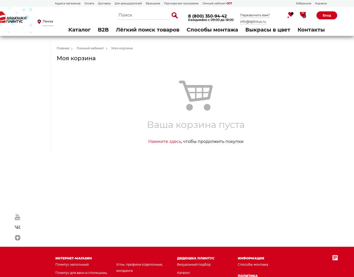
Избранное (303, 3)
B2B (103, 30)
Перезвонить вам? (255, 15)
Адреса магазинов (67, 3)
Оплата (89, 3)
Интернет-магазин (73, 258)
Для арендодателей (128, 3)
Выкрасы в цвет (267, 30)
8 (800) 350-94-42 (207, 16)
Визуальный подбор (194, 264)
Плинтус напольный (72, 264)
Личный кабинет (217, 3)
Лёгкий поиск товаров (147, 30)
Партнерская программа (181, 3)
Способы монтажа (212, 30)
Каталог (79, 30)
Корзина (321, 3)
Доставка (104, 3)
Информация (251, 258)
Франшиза (153, 3)
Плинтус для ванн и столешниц (81, 273)
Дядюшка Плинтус (196, 258)
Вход (327, 15)
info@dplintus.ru (253, 22)
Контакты (311, 30)
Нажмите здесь (164, 141)
